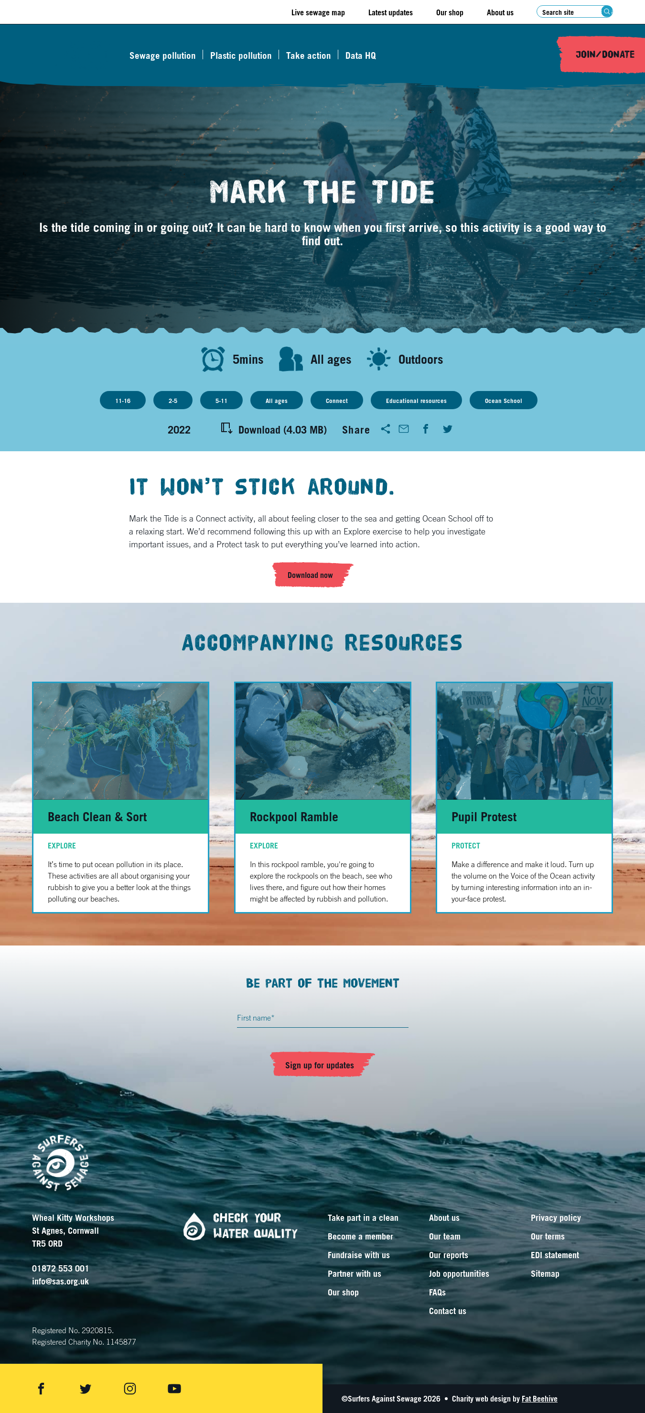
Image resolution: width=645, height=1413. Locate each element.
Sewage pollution (162, 55)
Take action (308, 55)
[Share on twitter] (85, 1388)
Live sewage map (318, 12)
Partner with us (354, 1273)
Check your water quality (237, 1226)
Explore (62, 845)
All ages (277, 400)
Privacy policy (556, 1217)
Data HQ (360, 55)
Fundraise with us (359, 1255)
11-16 (122, 400)
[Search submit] (607, 11)
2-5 (173, 400)
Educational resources (416, 400)
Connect (337, 400)
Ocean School (503, 400)
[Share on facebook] (41, 1388)
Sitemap (545, 1273)
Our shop (449, 12)
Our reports (448, 1255)
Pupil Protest (484, 816)
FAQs (437, 1292)
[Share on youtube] (174, 1388)
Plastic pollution (241, 55)
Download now (310, 575)
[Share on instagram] (130, 1388)
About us (500, 12)
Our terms (548, 1236)
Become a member (360, 1236)
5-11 (221, 400)
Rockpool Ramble (294, 816)
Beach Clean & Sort (97, 816)
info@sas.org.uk (60, 1281)
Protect (466, 845)
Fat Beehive (540, 1398)
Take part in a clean (363, 1217)
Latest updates (390, 12)
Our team (445, 1236)
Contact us (447, 1310)
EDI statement (555, 1255)
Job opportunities (459, 1273)
